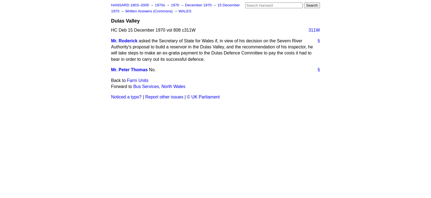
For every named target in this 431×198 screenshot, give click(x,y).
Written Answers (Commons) (149, 11)
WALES (184, 11)
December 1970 (199, 5)
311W (314, 30)
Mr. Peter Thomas (129, 69)
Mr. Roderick (124, 40)
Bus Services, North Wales (159, 86)
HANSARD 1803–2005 (130, 5)
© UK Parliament (203, 97)
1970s (160, 5)
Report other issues (164, 97)
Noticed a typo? (126, 97)
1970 (175, 5)
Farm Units (137, 80)
